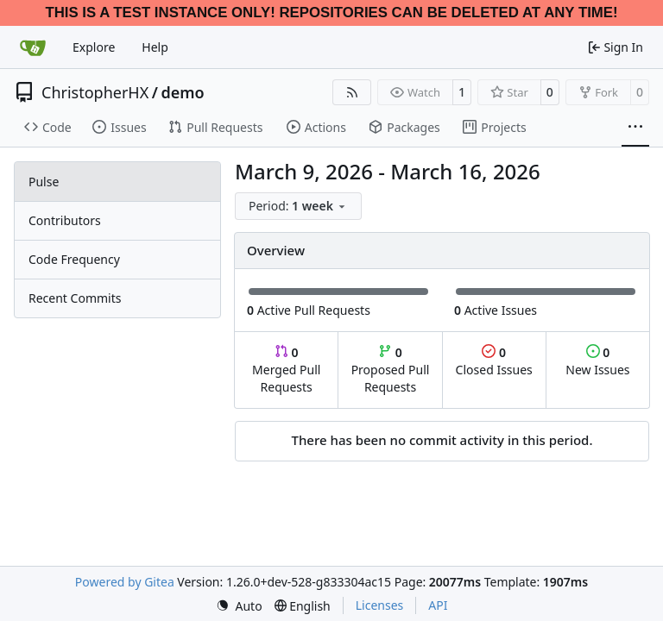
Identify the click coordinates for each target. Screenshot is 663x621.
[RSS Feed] (352, 92)
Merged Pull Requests (286, 369)
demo (182, 92)
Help (155, 47)
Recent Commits (74, 298)
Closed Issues (494, 361)
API (437, 605)
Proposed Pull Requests (390, 369)
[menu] (298, 206)
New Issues (597, 361)
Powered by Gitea (124, 582)
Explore (94, 47)
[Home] (33, 47)
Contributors (64, 220)
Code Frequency (74, 259)
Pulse (43, 181)
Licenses (380, 605)
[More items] (635, 128)
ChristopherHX (94, 92)
